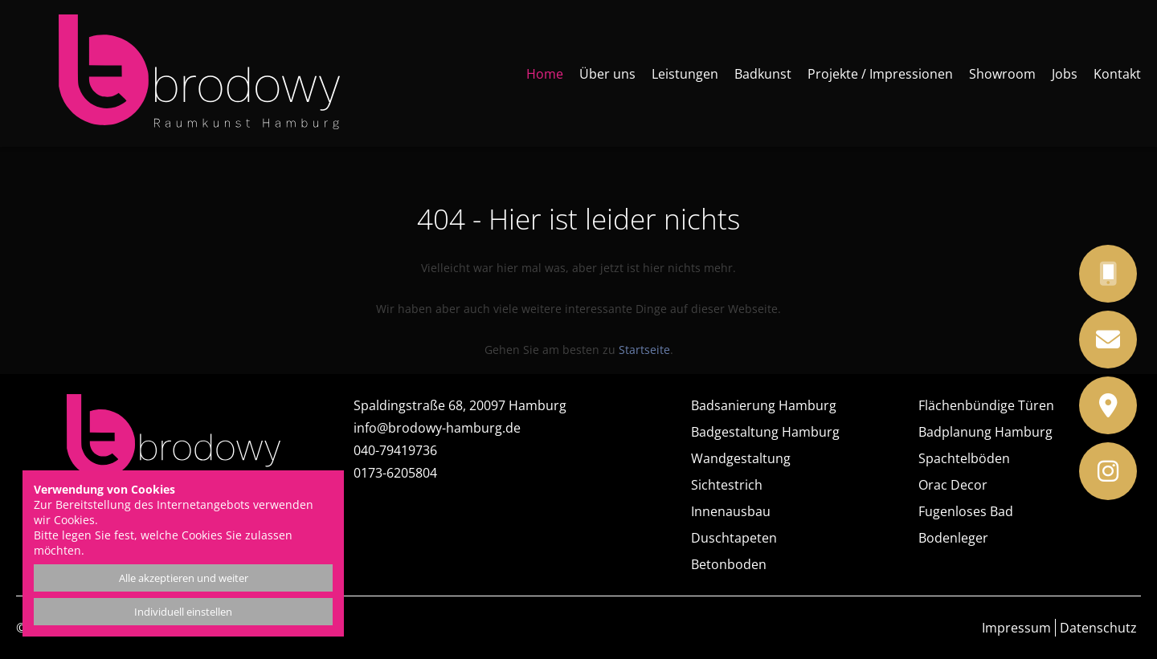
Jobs (1064, 74)
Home (544, 74)
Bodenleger (953, 538)
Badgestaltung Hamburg (765, 432)
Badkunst (762, 74)
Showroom (1002, 74)
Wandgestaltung (741, 458)
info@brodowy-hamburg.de (437, 428)
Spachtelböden (964, 458)
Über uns (607, 74)
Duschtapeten (734, 538)
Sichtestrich (726, 485)
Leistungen (685, 74)
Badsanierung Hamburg (763, 405)
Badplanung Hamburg (985, 432)
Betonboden (729, 564)
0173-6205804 (395, 473)
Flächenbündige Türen (986, 405)
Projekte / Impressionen (880, 74)
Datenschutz (1098, 628)
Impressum (1016, 628)
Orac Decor (952, 485)
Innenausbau (731, 511)
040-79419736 (395, 450)
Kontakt (1117, 74)
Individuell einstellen (183, 611)
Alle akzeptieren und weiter (183, 578)
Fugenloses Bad (965, 511)
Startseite (644, 349)
